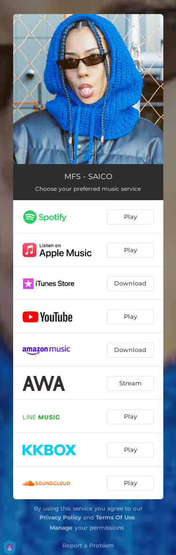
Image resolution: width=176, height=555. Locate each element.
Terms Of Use (115, 517)
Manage (61, 527)
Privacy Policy (60, 517)
